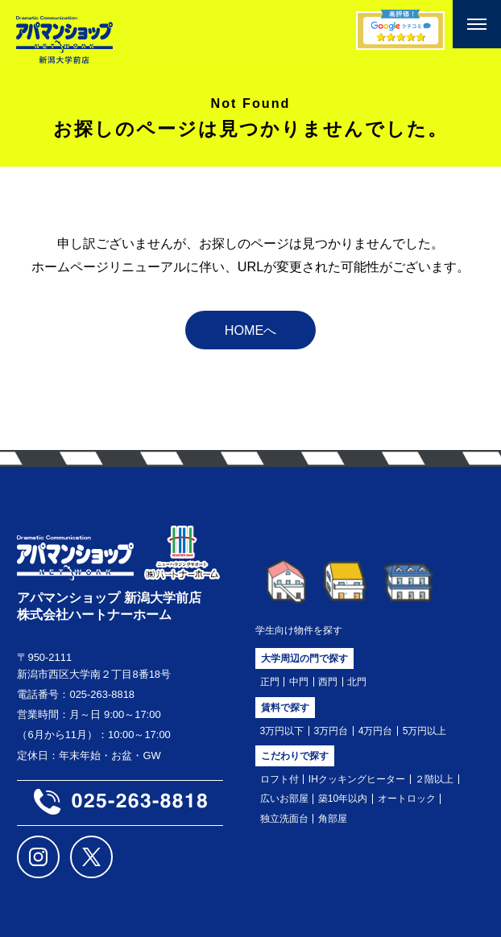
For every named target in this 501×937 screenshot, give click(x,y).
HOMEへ (251, 330)
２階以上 (434, 779)
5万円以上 (425, 731)
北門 (356, 682)
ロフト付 (279, 779)
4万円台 (375, 731)
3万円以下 (282, 731)
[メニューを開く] (477, 24)
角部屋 (332, 818)
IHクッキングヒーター (356, 779)
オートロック (407, 798)
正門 (269, 682)
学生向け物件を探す (298, 630)
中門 (298, 682)
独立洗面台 (284, 818)
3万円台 (331, 731)
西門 (327, 682)
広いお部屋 (284, 798)
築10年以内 (343, 798)
